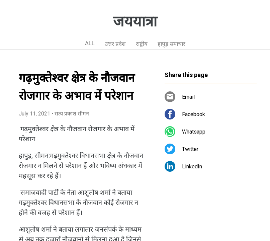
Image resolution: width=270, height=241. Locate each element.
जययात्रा (135, 21)
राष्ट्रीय (142, 44)
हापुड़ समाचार (171, 44)
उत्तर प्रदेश (115, 44)
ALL (90, 43)
